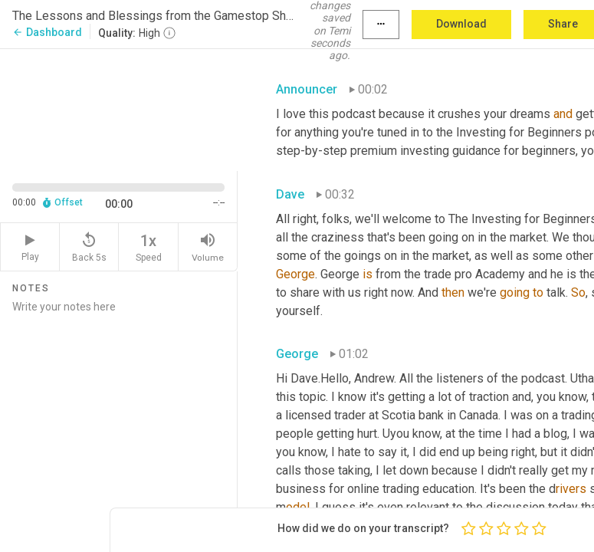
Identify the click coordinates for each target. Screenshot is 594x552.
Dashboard (47, 32)
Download (461, 24)
